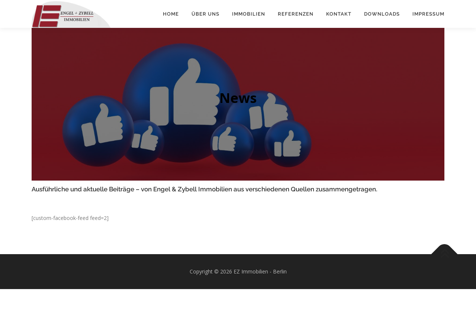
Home (171, 14)
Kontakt (338, 14)
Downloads (382, 14)
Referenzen (295, 14)
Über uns (205, 14)
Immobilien (248, 14)
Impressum (428, 14)
